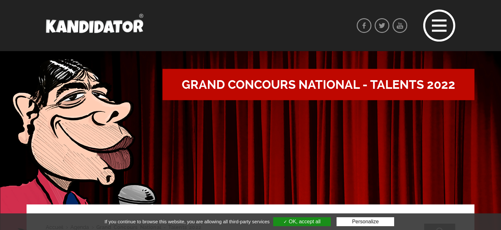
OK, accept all (302, 221)
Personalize (365, 221)
